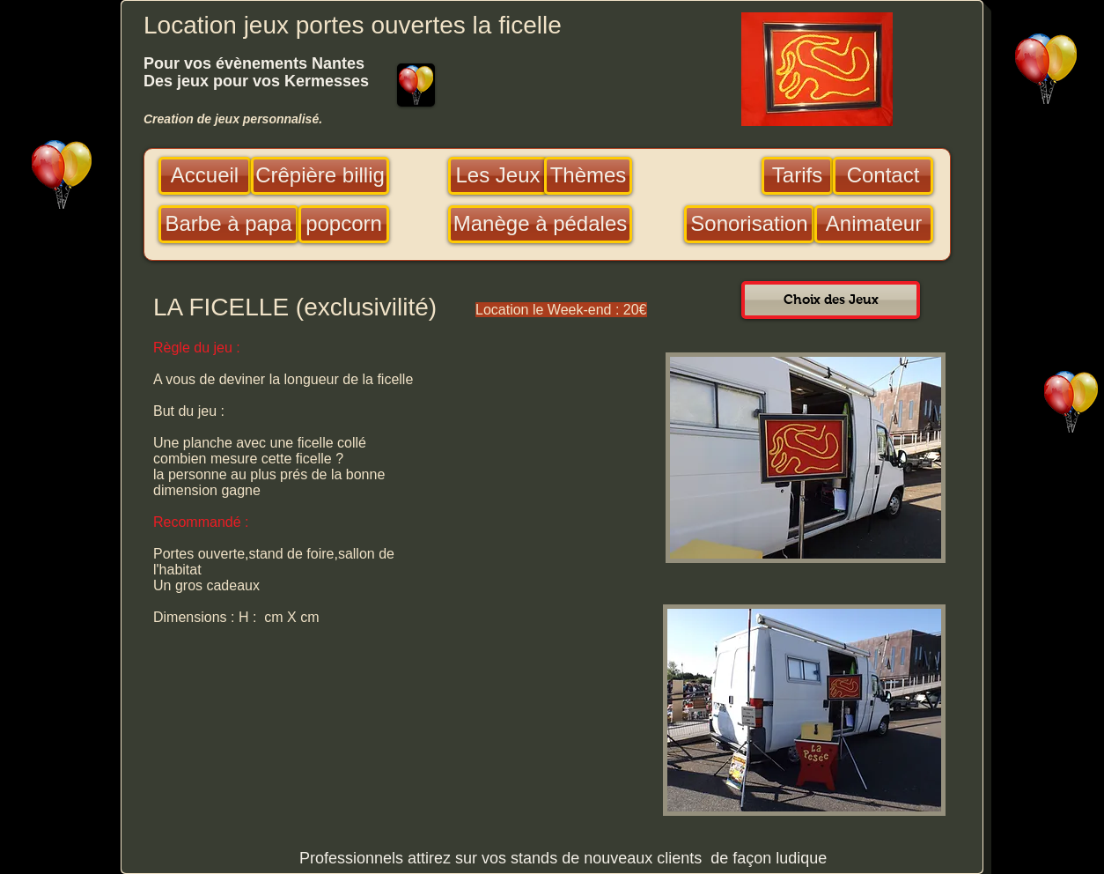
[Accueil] (204, 176)
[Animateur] (873, 224)
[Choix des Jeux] (830, 300)
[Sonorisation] (749, 224)
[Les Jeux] (498, 176)
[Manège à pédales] (540, 224)
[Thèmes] (588, 176)
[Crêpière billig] (320, 176)
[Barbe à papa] (228, 224)
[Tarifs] (797, 176)
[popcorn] (343, 224)
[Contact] (883, 176)
